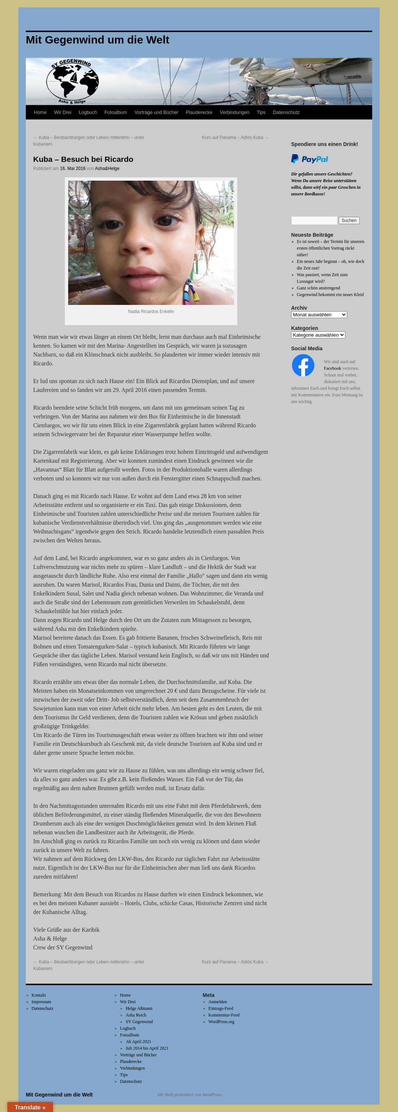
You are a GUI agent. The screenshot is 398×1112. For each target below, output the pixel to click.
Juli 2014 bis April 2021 (147, 1048)
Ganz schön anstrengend (318, 288)
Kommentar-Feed (224, 1015)
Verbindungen (234, 112)
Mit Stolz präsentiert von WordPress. (189, 1094)
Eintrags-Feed (221, 1008)
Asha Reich (136, 1015)
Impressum (41, 1001)
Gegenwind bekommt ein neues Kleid (330, 294)
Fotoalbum (116, 112)
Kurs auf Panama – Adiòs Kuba (235, 137)
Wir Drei (62, 112)
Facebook (332, 368)
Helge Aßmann (139, 1008)
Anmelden (218, 1001)
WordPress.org (221, 1021)
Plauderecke (199, 112)
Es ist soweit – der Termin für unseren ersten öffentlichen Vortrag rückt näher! (330, 248)
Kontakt (39, 995)
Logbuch (88, 112)
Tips (261, 112)
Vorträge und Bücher (156, 112)
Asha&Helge (107, 168)
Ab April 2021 (138, 1041)
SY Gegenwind (139, 1021)
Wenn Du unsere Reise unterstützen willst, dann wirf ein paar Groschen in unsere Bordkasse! (325, 187)
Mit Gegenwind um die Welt (59, 1095)
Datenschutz (286, 112)
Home (40, 112)
